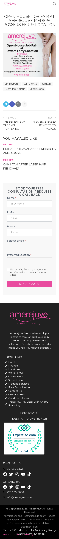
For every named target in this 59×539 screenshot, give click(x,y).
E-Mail (10, 212)
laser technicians (15, 89)
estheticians (30, 84)
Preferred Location (19, 254)
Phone (12, 226)
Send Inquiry (29, 284)
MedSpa (8, 144)
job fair (46, 84)
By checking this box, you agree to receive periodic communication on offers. (27, 272)
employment (12, 84)
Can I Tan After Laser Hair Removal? (24, 166)
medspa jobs (37, 89)
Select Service (16, 240)
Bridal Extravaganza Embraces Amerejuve (29, 151)
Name (11, 197)
